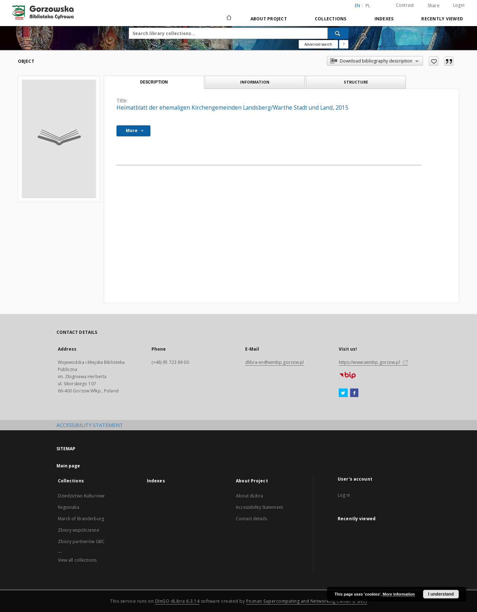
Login (458, 5)
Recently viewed (442, 19)
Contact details (251, 519)
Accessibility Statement (259, 507)
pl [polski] (368, 5)
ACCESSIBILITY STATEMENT (89, 425)
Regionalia (68, 507)
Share (433, 6)
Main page (68, 466)
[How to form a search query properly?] (343, 44)
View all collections (77, 560)
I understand (441, 594)
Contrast (405, 5)
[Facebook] (354, 393)
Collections (331, 19)
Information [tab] (254, 82)
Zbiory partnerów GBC (81, 541)
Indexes (384, 19)
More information (399, 594)
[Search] (338, 33)
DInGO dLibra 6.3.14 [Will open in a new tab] (177, 601)
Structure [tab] (356, 82)
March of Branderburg (81, 519)
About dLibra (249, 496)
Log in (344, 495)
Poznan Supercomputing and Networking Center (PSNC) (306, 601)
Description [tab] (154, 82)
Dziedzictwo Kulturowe (81, 496)
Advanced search (318, 44)
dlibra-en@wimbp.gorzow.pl (274, 362)
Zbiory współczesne (78, 530)
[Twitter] (343, 393)
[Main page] (228, 18)
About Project (268, 19)
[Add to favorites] (433, 61)
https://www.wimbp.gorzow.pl (373, 362)
